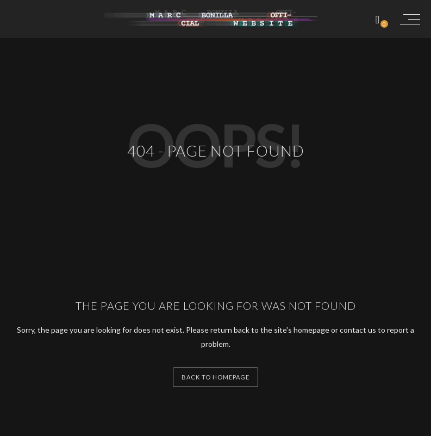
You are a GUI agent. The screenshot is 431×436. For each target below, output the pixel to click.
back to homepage (215, 377)
